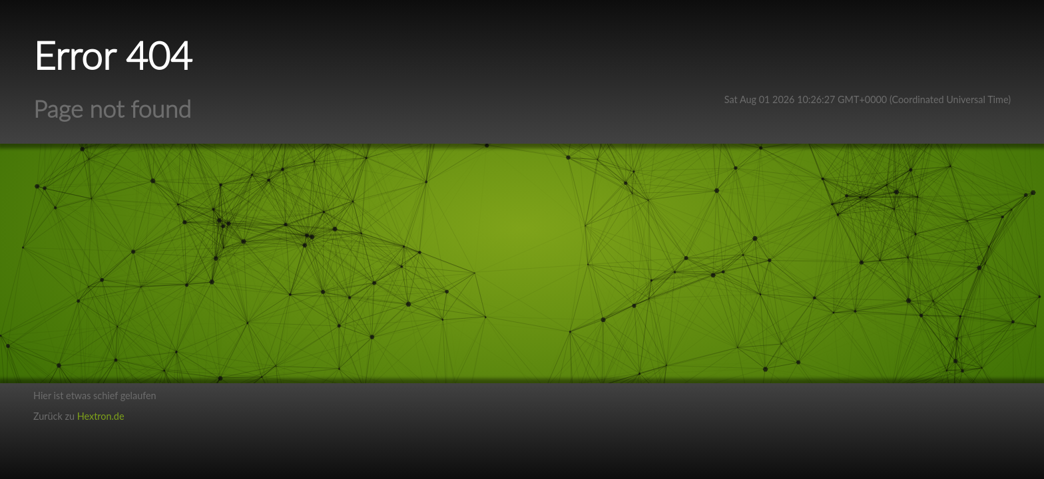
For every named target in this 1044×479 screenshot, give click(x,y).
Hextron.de (101, 416)
